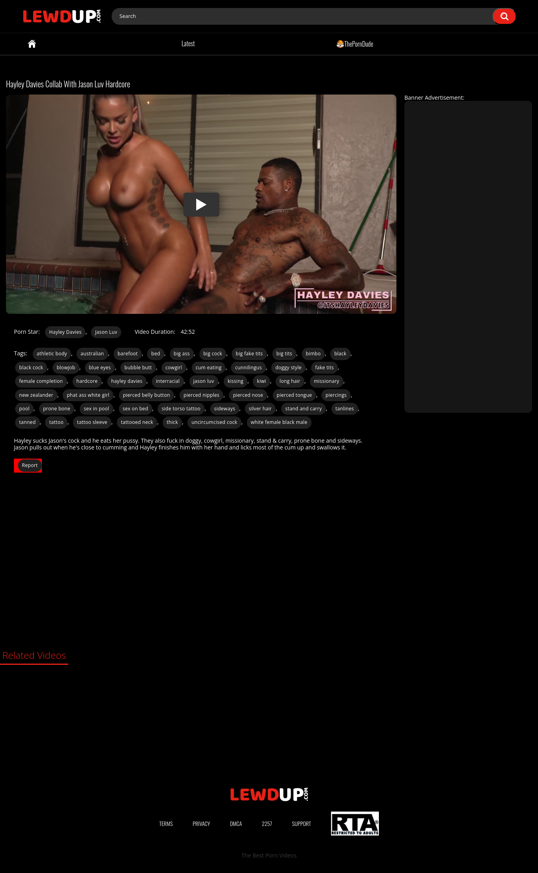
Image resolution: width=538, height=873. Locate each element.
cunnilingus (248, 367)
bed (155, 353)
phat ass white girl (88, 395)
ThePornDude (354, 43)
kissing (236, 381)
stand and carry (303, 408)
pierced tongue (294, 395)
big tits (284, 353)
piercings (336, 395)
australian (92, 353)
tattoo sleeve (92, 422)
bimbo (313, 353)
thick (172, 422)
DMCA (236, 823)
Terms (166, 823)
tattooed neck (137, 422)
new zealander (36, 395)
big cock (212, 353)
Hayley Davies (65, 332)
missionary (326, 381)
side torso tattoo (181, 408)
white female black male (279, 422)
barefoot (128, 353)
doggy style (288, 367)
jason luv (203, 381)
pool (24, 408)
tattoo (56, 422)
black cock (31, 367)
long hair (290, 381)
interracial (168, 381)
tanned (27, 422)
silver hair (260, 408)
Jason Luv (106, 332)
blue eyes (100, 367)
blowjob (66, 367)
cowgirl (174, 367)
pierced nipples (201, 395)
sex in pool (96, 408)
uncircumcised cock (214, 422)
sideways (224, 408)
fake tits (324, 367)
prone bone (56, 408)
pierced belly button (146, 395)
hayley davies (126, 381)
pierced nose (248, 395)
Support (301, 823)
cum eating (209, 367)
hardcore (87, 381)
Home (32, 44)
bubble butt (138, 367)
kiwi (261, 381)
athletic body (52, 353)
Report (30, 465)
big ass (182, 353)
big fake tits (249, 353)
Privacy (201, 823)
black (340, 353)
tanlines (344, 408)
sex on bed (135, 408)
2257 (267, 823)
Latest (188, 43)
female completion (41, 381)
